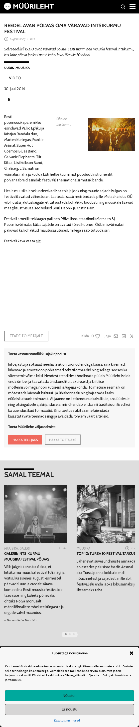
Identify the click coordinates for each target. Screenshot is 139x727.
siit (38, 241)
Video (15, 78)
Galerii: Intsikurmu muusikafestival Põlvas (26, 556)
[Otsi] (123, 7)
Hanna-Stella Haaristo (21, 620)
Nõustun (70, 695)
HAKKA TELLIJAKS (25, 440)
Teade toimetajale (26, 336)
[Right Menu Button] (133, 6)
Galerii (24, 548)
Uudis (9, 68)
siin (107, 230)
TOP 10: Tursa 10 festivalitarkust (107, 553)
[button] (131, 653)
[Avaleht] (29, 8)
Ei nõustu (69, 709)
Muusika (22, 68)
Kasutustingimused (67, 720)
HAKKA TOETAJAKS (62, 440)
